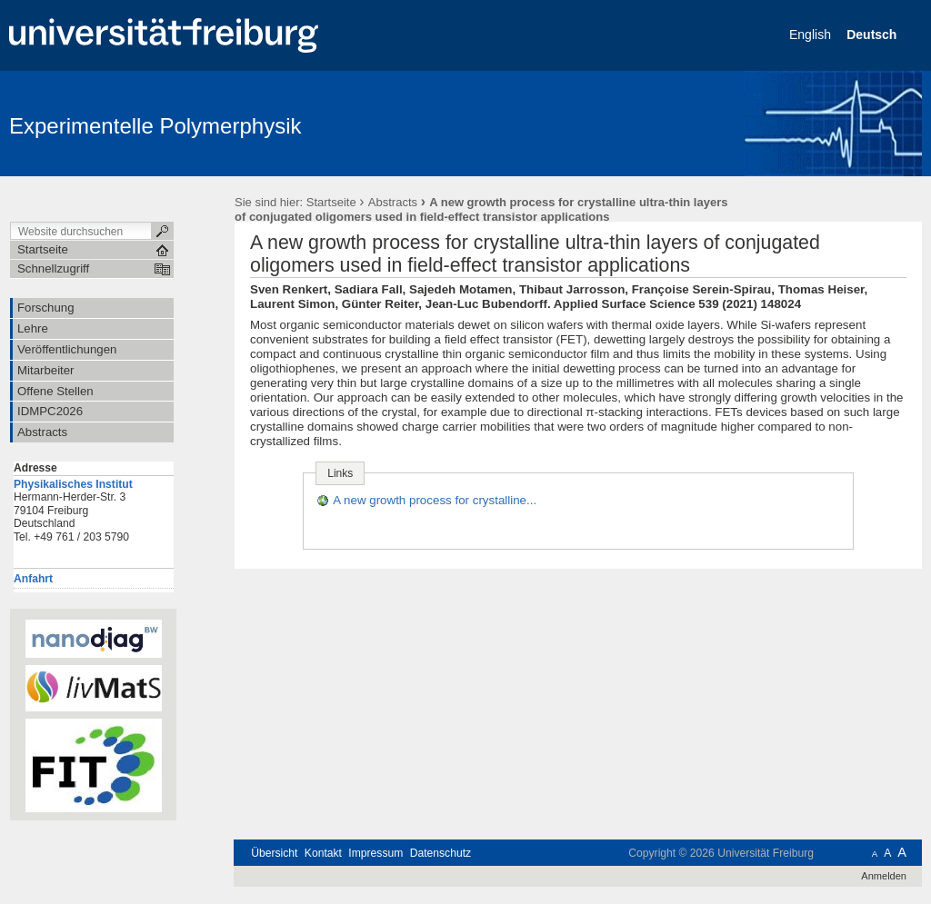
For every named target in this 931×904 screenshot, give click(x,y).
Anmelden (883, 875)
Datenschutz (440, 853)
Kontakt (323, 853)
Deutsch (873, 34)
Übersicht (274, 853)
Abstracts (392, 202)
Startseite (331, 202)
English (812, 34)
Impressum (375, 853)
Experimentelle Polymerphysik (155, 126)
